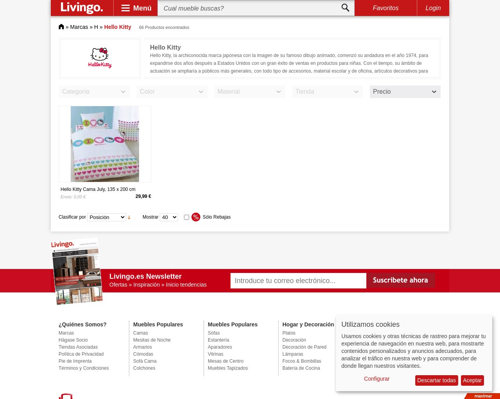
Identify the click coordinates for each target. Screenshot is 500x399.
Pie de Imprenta (75, 361)
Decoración (294, 340)
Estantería (218, 340)
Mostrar (151, 217)
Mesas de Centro (225, 361)
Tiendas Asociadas (78, 347)
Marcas (79, 27)
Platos (288, 333)
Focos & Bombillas (301, 361)
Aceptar (472, 380)
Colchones (144, 368)
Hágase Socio (73, 340)
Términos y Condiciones (84, 368)
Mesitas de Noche (152, 340)
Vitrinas (215, 354)
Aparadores (220, 347)
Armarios (142, 347)
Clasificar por (72, 217)
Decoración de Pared (304, 347)
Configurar (376, 379)
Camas (140, 333)
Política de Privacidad (81, 354)
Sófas (214, 333)
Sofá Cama (145, 361)
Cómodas (143, 354)
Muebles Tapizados (228, 368)
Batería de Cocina (301, 368)
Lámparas (292, 354)
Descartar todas (436, 380)
